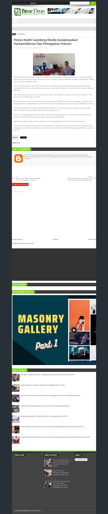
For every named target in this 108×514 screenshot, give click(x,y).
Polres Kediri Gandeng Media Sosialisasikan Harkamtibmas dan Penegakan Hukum (46, 42)
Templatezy (37, 510)
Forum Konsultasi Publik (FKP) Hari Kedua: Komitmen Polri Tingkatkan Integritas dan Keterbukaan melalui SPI (52, 426)
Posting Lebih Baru (17, 239)
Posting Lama (92, 239)
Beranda (33, 3)
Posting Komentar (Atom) (26, 243)
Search (93, 3)
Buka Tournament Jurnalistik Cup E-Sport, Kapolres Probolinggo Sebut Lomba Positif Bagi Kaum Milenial (50, 395)
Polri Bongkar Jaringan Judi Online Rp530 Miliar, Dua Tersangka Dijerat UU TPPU (44, 416)
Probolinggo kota (81, 459)
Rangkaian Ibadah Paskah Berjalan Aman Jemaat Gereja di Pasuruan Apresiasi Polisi (45, 406)
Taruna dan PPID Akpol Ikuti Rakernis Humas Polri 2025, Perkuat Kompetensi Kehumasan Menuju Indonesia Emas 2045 (55, 437)
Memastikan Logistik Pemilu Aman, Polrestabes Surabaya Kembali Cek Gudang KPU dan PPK (48, 374)
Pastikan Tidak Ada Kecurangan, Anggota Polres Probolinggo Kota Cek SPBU (43, 385)
